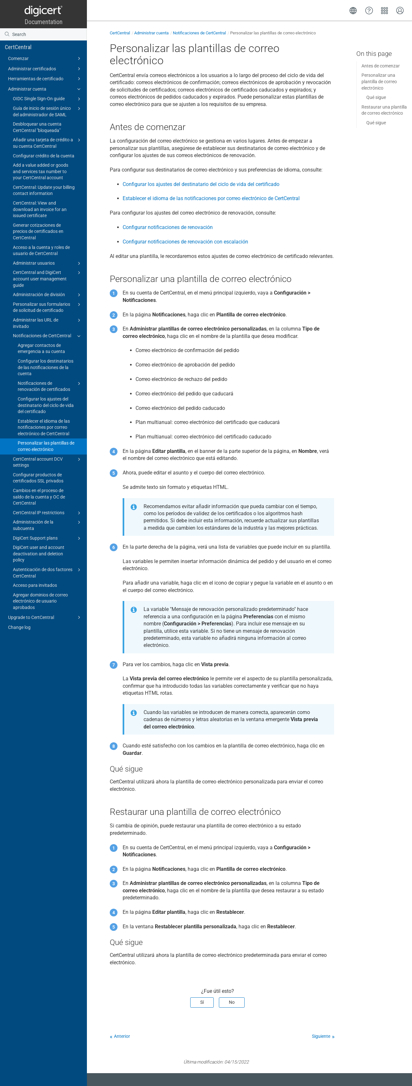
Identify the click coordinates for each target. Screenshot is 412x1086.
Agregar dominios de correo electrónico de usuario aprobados (40, 601)
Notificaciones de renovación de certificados (50, 386)
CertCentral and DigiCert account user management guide (47, 278)
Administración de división (47, 294)
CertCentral (18, 47)
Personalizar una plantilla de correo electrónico (379, 81)
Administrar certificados (45, 68)
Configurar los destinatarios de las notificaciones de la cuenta (45, 367)
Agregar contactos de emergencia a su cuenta (41, 348)
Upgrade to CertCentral (45, 617)
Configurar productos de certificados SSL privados (38, 478)
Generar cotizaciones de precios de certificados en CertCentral (38, 231)
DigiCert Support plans (47, 538)
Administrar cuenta (45, 89)
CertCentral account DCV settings (47, 462)
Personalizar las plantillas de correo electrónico (46, 446)
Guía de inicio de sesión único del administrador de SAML (47, 111)
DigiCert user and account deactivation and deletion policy (38, 553)
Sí (202, 1002)
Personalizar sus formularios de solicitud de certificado (47, 307)
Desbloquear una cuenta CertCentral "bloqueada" (37, 127)
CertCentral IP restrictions (47, 513)
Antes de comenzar (380, 65)
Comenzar (45, 58)
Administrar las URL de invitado (47, 323)
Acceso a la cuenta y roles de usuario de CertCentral (41, 250)
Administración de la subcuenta (47, 525)
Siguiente (321, 1036)
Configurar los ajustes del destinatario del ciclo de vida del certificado (46, 405)
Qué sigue (376, 97)
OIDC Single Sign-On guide (47, 98)
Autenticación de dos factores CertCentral (47, 572)
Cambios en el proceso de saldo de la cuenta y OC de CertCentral (39, 497)
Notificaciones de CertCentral (47, 336)
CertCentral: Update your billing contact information (44, 190)
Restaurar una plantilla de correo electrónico (384, 110)
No (232, 1002)
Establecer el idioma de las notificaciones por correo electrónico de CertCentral (44, 427)
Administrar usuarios (47, 263)
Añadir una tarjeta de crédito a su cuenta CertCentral (47, 143)
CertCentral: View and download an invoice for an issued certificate (40, 209)
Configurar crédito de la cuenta (43, 155)
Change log (19, 627)
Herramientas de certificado (45, 78)
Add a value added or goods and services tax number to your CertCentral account (40, 171)
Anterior (122, 1036)
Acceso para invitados (35, 585)
